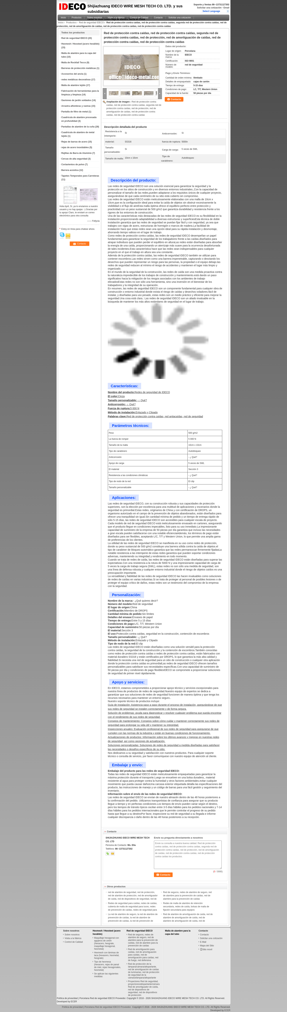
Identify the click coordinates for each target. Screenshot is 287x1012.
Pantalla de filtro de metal (74, 111)
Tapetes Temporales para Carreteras (80, 176)
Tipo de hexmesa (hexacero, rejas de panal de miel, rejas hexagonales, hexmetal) (107, 965)
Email (226, 7)
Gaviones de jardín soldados (76, 100)
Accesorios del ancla (72, 74)
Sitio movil (206, 949)
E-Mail (203, 942)
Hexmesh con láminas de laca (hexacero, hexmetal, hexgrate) (106, 955)
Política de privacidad (67, 998)
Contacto (158, 17)
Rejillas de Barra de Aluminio (76, 153)
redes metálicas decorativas (76, 79)
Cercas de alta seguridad (74, 159)
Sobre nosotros (94, 17)
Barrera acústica (70, 170)
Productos (76, 17)
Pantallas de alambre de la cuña (77, 126)
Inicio (63, 17)
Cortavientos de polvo (72, 164)
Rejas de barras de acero (74, 141)
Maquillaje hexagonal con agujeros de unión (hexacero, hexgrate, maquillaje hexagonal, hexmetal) (106, 943)
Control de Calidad (139, 17)
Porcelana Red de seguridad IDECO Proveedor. (103, 998)
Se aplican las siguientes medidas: (106, 975)
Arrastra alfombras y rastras (76, 106)
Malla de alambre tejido (73, 85)
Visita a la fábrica (116, 17)
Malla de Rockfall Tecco (73, 62)
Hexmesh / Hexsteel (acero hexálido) (80, 44)
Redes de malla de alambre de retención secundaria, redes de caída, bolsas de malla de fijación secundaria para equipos (186, 906)
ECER (74, 1001)
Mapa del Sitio (207, 945)
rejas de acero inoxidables (75, 147)
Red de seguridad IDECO (91, 22)
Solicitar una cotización (209, 7)
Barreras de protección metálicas (78, 68)
